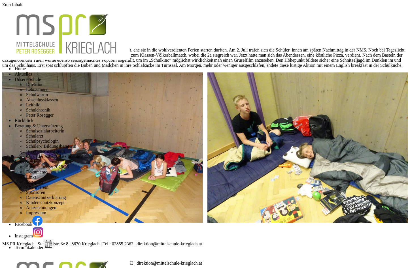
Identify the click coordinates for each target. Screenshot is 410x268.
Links (31, 177)
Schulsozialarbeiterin (45, 130)
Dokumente (36, 172)
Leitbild (33, 104)
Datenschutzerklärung (46, 197)
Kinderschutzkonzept (45, 202)
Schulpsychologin (42, 141)
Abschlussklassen (42, 99)
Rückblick (24, 120)
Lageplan (34, 182)
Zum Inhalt (12, 4)
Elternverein (37, 187)
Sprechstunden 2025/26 (47, 166)
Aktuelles (23, 74)
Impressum (36, 212)
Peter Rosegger (40, 115)
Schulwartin (37, 94)
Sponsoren (35, 192)
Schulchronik (38, 110)
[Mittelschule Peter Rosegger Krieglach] (66, 58)
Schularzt (34, 136)
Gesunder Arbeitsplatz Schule (53, 156)
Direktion (34, 84)
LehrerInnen (37, 89)
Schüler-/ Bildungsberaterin (51, 146)
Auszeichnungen (41, 207)
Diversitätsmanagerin (45, 151)
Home (20, 68)
